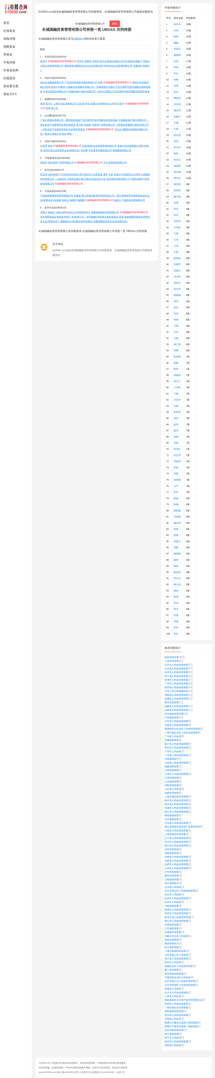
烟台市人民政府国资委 (176, 811)
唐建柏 (177, 295)
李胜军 (95, 61)
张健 (176, 535)
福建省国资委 (172, 766)
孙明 (100, 82)
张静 (176, 436)
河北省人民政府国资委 (176, 823)
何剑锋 (84, 150)
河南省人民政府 (173, 1018)
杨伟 (176, 430)
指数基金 (9, 46)
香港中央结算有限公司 (129, 146)
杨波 (176, 566)
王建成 (77, 195)
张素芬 (177, 48)
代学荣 (177, 104)
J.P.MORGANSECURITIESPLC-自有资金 (80, 174)
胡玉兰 (177, 381)
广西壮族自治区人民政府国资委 (181, 732)
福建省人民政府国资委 (176, 706)
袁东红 (177, 449)
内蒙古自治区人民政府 (176, 936)
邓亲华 (43, 162)
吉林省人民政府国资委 (176, 860)
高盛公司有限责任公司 (102, 103)
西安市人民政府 (173, 962)
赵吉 (176, 307)
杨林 (176, 560)
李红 (176, 633)
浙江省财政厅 (172, 883)
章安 (176, 418)
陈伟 (176, 369)
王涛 (176, 245)
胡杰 (50, 146)
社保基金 (9, 30)
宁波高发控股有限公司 (133, 200)
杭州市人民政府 (173, 902)
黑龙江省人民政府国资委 (177, 917)
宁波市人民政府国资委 (176, 830)
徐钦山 (65, 200)
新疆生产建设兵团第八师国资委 (181, 1022)
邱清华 (53, 87)
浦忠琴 (177, 110)
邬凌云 (177, 159)
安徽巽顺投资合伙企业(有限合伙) (110, 221)
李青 (176, 627)
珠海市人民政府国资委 (176, 679)
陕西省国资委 (172, 815)
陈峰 (176, 36)
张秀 (176, 85)
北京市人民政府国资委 (176, 664)
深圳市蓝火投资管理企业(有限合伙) (61, 150)
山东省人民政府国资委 (176, 668)
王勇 (176, 233)
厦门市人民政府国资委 (176, 744)
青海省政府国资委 (174, 973)
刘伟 (176, 61)
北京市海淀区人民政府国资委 (180, 890)
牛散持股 (9, 62)
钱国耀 (80, 200)
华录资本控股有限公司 (100, 150)
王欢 (111, 174)
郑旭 (121, 216)
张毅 (176, 547)
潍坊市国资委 (172, 875)
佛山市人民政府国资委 (176, 921)
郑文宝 (177, 578)
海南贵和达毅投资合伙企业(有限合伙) (83, 65)
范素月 (43, 212)
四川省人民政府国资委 (176, 958)
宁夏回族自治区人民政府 (177, 977)
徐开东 (177, 24)
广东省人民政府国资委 (176, 755)
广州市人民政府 (173, 751)
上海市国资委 (172, 661)
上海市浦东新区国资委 (176, 796)
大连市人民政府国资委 (176, 868)
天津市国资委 (172, 777)
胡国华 (88, 61)
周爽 (176, 350)
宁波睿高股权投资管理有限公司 (56, 195)
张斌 (176, 529)
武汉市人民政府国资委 (176, 841)
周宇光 (177, 178)
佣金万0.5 (10, 94)
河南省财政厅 (172, 759)
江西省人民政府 (173, 996)
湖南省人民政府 (173, 1045)
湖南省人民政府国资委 (176, 695)
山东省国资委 (172, 781)
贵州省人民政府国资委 (176, 1015)
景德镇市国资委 (173, 932)
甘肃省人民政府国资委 (176, 725)
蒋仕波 (177, 584)
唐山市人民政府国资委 (176, 845)
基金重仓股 (10, 86)
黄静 (176, 590)
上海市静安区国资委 (175, 834)
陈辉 (176, 363)
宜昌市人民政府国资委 (176, 913)
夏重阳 (177, 55)
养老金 (7, 54)
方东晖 (177, 387)
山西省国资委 (172, 770)
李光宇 (80, 61)
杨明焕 (177, 553)
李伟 (176, 92)
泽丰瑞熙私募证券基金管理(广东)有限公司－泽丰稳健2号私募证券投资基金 (79, 216)
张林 (176, 442)
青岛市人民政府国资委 (176, 747)
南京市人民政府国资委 (176, 800)
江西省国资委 (172, 717)
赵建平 (177, 116)
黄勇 (176, 596)
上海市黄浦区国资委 (175, 951)
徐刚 (176, 79)
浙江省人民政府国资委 (176, 676)
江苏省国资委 (172, 928)
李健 (176, 621)
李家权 (177, 461)
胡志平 (43, 61)
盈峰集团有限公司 (122, 150)
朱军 (176, 492)
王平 (176, 486)
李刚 (176, 319)
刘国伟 (61, 87)
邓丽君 (177, 375)
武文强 (80, 103)
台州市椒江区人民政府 (176, 955)
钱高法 (117, 200)
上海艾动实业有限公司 (65, 103)
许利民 (177, 227)
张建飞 (177, 541)
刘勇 (176, 406)
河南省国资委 (172, 906)
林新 (176, 153)
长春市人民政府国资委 (176, 898)
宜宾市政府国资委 (174, 1030)
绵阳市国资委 (172, 785)
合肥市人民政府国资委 (176, 864)
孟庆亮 (177, 289)
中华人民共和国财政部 (176, 691)
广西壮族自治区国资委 (176, 1007)
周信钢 (177, 172)
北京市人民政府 (173, 894)
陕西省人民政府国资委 (176, 687)
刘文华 (177, 455)
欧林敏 (57, 200)
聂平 (105, 174)
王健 (176, 122)
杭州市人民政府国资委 (176, 1041)
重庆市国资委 (172, 702)
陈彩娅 (177, 510)
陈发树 (177, 356)
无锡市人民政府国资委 (176, 807)
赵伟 (176, 424)
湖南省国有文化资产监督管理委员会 (183, 1000)
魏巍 (176, 42)
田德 (64, 134)
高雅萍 (177, 264)
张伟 (176, 301)
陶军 (69, 134)
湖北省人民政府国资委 (176, 804)
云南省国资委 (172, 879)
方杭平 (120, 103)
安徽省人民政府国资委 (176, 698)
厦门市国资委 (172, 969)
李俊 (176, 467)
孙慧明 (177, 190)
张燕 (42, 103)
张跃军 (177, 412)
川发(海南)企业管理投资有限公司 (99, 146)
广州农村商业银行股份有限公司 (80, 82)
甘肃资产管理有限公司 (103, 124)
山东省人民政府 (173, 887)
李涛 (176, 603)
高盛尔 (177, 270)
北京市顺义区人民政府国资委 (180, 981)
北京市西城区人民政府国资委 (180, 985)
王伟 (176, 332)
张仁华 (54, 108)
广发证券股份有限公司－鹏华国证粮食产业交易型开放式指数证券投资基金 (79, 120)
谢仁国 (177, 344)
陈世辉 (177, 184)
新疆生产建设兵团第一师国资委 (181, 1026)
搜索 (114, 23)
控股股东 (9, 78)
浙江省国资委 (172, 1034)
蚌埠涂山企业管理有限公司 (118, 65)
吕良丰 (177, 399)
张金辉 (87, 124)
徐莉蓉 (177, 479)
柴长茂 (177, 135)
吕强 (176, 30)
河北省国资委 (172, 819)
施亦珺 (177, 523)
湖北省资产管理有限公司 (61, 162)
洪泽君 (177, 276)
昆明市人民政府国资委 (176, 1003)
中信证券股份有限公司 (55, 91)
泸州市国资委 (172, 872)
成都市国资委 (172, 793)
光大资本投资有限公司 (115, 162)
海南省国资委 (172, 853)
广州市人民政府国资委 (176, 683)
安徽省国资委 (172, 740)
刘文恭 (43, 174)
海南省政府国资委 (174, 1011)
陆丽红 (51, 212)
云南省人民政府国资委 (176, 762)
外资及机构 (10, 70)
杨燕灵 (177, 572)
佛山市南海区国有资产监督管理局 (182, 826)
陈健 (176, 504)
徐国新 (177, 166)
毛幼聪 (177, 516)
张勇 (176, 202)
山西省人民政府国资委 (176, 710)
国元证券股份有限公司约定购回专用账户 (121, 61)
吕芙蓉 (43, 146)
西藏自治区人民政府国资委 (179, 966)
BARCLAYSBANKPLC (78, 212)
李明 (176, 67)
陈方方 (49, 103)
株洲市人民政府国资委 (176, 909)
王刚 (176, 252)
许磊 (176, 338)
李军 (176, 215)
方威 (176, 393)
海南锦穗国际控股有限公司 (105, 212)
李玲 (176, 209)
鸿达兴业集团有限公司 (52, 82)
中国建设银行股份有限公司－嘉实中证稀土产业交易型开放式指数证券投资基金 (108, 91)
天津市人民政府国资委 (176, 774)
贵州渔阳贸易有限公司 (118, 179)
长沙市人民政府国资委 (176, 992)
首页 (6, 23)
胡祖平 (177, 282)
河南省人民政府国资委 (176, 856)
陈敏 (176, 498)
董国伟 (177, 98)
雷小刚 (79, 124)
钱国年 (73, 200)
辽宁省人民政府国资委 (176, 838)
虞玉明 (177, 196)
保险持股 (9, 38)
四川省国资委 (172, 947)
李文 (176, 609)
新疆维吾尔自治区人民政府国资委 (182, 728)
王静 (176, 129)
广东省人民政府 (173, 736)
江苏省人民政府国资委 (176, 721)
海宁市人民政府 (173, 1037)
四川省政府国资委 (174, 713)
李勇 (176, 615)
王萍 (176, 239)
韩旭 (48, 108)
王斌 (176, 326)
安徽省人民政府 (173, 988)
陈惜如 (177, 258)
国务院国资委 (172, 657)
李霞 (176, 473)
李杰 (176, 313)
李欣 (87, 103)
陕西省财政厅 (172, 943)
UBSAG (78, 38)
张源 (176, 141)
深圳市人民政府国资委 (176, 672)
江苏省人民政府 (173, 789)
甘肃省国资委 (172, 924)
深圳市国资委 (172, 849)
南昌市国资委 (172, 939)
